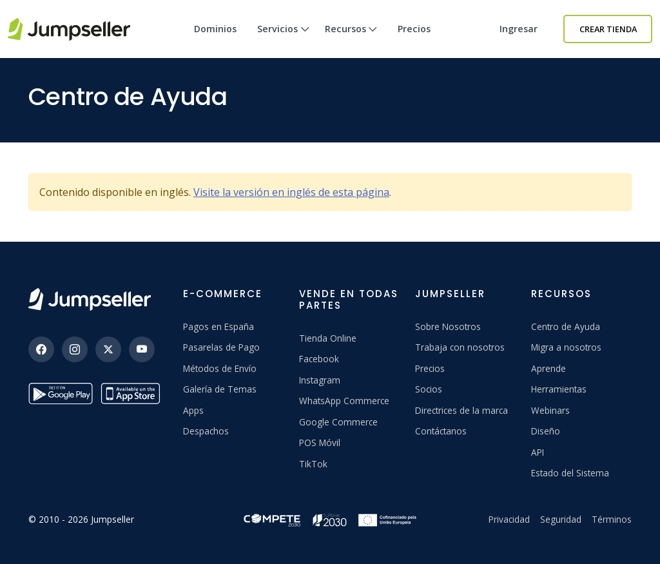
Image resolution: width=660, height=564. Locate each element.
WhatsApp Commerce (344, 400)
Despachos (206, 431)
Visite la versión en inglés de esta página (291, 192)
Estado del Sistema (570, 473)
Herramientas (559, 389)
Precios (414, 29)
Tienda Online (327, 338)
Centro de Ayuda (565, 326)
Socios (428, 389)
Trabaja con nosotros (460, 347)
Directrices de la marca (461, 410)
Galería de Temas (220, 389)
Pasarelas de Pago (221, 347)
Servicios (283, 40)
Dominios (215, 29)
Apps (193, 410)
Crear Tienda (608, 29)
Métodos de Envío (220, 368)
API (537, 452)
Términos (612, 519)
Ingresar (519, 29)
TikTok (313, 464)
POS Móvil (319, 442)
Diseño (545, 431)
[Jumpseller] (89, 299)
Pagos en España (218, 326)
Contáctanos (441, 431)
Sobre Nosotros (448, 326)
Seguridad (560, 519)
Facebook (319, 359)
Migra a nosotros (566, 347)
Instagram (319, 380)
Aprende (548, 368)
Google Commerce (338, 422)
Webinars (550, 410)
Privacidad (509, 519)
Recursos (351, 40)
